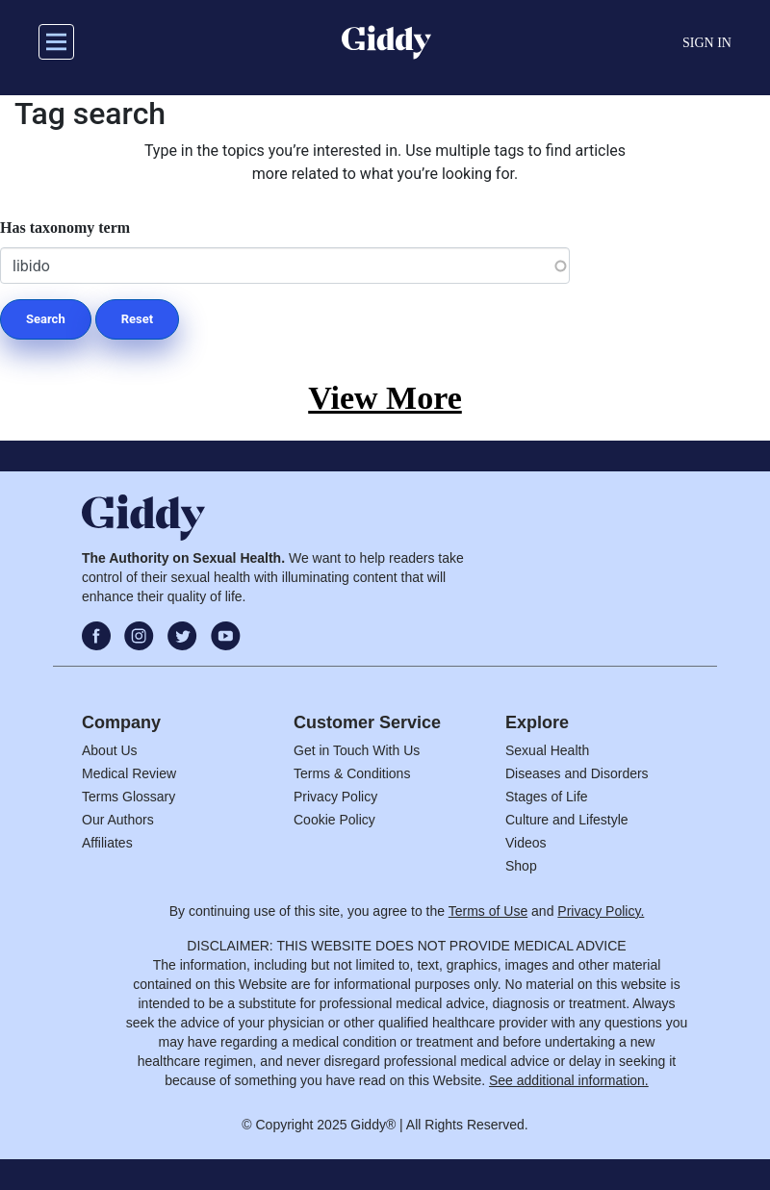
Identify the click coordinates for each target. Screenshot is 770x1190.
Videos (526, 842)
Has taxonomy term (65, 227)
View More (385, 398)
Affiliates (107, 842)
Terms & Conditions (352, 773)
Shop (521, 866)
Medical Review (129, 773)
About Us (110, 750)
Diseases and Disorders (577, 773)
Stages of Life (546, 796)
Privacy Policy (335, 796)
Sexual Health (547, 750)
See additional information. (569, 1080)
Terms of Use (488, 911)
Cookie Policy (334, 819)
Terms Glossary (128, 796)
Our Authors (118, 819)
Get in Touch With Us (357, 750)
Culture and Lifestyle (567, 819)
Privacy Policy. (600, 911)
